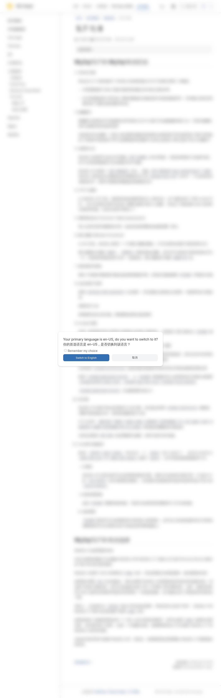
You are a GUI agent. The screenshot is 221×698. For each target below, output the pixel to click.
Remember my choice (83, 351)
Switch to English (86, 357)
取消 (135, 357)
